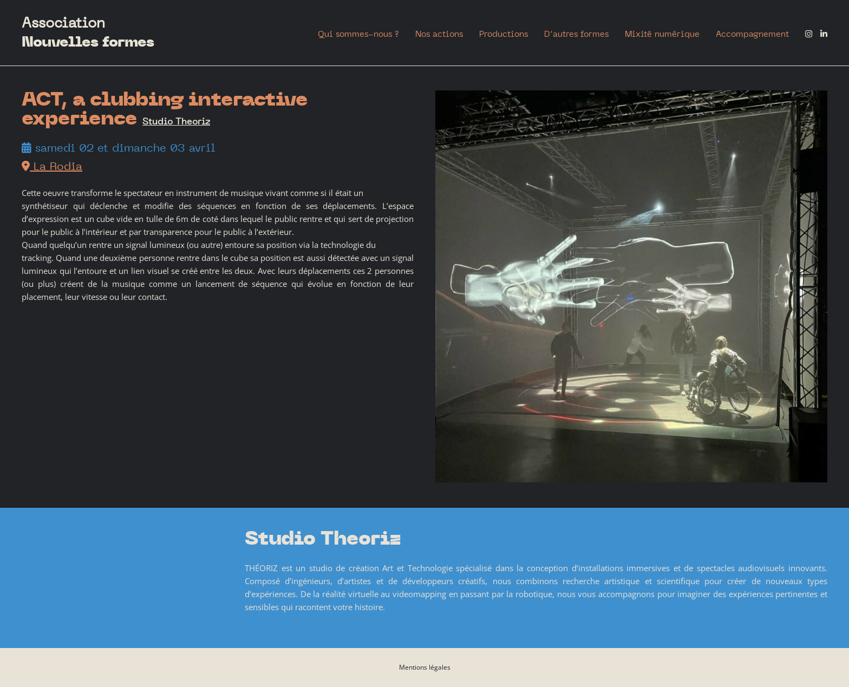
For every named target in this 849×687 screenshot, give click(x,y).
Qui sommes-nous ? (358, 34)
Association (88, 33)
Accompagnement (752, 34)
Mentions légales (424, 667)
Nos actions (439, 34)
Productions (503, 34)
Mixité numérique (662, 34)
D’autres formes (576, 34)
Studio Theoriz (176, 121)
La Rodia (52, 166)
